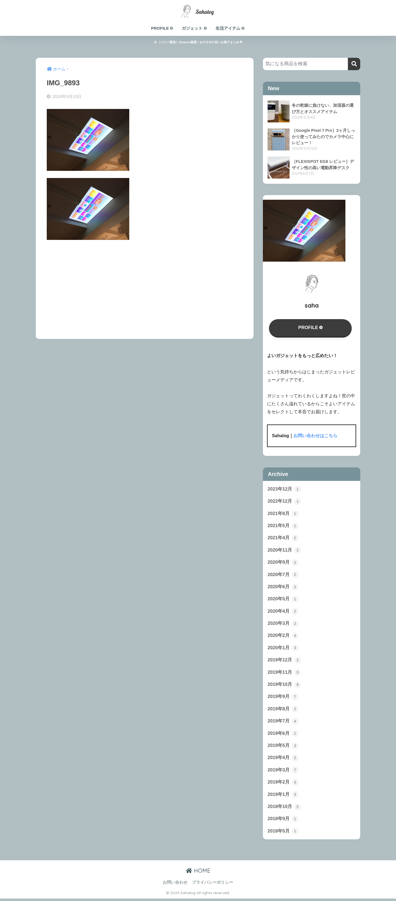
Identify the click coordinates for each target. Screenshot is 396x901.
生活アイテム (230, 28)
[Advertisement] (145, 285)
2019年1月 (283, 796)
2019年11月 (284, 673)
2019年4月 (283, 760)
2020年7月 (283, 575)
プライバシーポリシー (212, 885)
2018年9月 (283, 821)
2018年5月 (283, 833)
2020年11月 (284, 550)
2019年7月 (283, 723)
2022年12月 (284, 501)
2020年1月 (283, 649)
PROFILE (162, 28)
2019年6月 (283, 735)
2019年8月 (283, 710)
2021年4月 (283, 538)
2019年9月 (283, 698)
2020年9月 (283, 563)
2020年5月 (283, 600)
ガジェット (194, 28)
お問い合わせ (175, 885)
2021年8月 (283, 514)
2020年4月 (283, 612)
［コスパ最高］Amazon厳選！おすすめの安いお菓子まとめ (198, 42)
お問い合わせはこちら (315, 436)
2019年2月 (283, 784)
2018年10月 (284, 809)
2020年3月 (283, 624)
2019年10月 (284, 686)
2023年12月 (284, 489)
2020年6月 (283, 587)
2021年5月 (283, 526)
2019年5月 (283, 747)
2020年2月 (283, 637)
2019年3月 (283, 772)
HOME (198, 873)
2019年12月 (284, 661)
